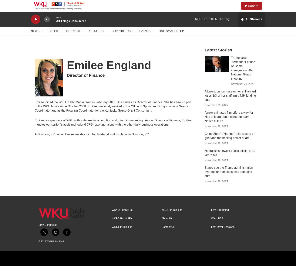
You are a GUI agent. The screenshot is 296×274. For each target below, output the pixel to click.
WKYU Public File (122, 218)
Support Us (121, 39)
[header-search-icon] (236, 10)
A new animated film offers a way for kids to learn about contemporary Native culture (229, 125)
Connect (73, 39)
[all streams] (251, 27)
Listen (53, 39)
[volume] (47, 27)
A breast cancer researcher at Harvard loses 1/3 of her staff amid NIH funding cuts (230, 103)
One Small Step (171, 39)
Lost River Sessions (223, 235)
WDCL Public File (122, 235)
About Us (96, 39)
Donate (255, 10)
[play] (36, 27)
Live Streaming (220, 218)
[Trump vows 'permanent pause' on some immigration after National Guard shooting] (217, 72)
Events (145, 39)
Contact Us (167, 235)
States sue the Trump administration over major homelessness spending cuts (229, 180)
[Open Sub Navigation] (42, 39)
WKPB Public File (122, 226)
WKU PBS (217, 226)
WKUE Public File (171, 218)
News (35, 39)
